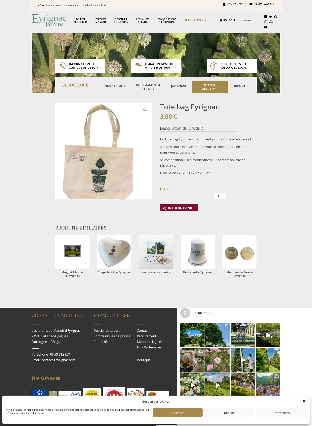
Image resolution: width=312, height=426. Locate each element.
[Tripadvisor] (271, 22)
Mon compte (235, 4)
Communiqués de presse (112, 336)
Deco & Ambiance (209, 87)
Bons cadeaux (197, 20)
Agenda (143, 21)
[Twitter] (270, 17)
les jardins (121, 21)
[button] (304, 401)
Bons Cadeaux (114, 86)
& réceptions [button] (167, 21)
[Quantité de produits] (220, 196)
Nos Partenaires (149, 347)
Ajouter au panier (179, 208)
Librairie (239, 86)
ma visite (101, 21)
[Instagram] (265, 22)
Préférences (281, 413)
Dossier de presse (107, 330)
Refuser (229, 413)
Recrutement (146, 336)
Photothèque (103, 341)
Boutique (229, 20)
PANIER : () (264, 4)
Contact (142, 330)
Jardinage (179, 86)
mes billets (81, 21)
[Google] (275, 17)
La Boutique (74, 85)
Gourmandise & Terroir (148, 87)
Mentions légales (150, 341)
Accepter (178, 413)
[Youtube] (265, 27)
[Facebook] (265, 17)
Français (249, 20)
